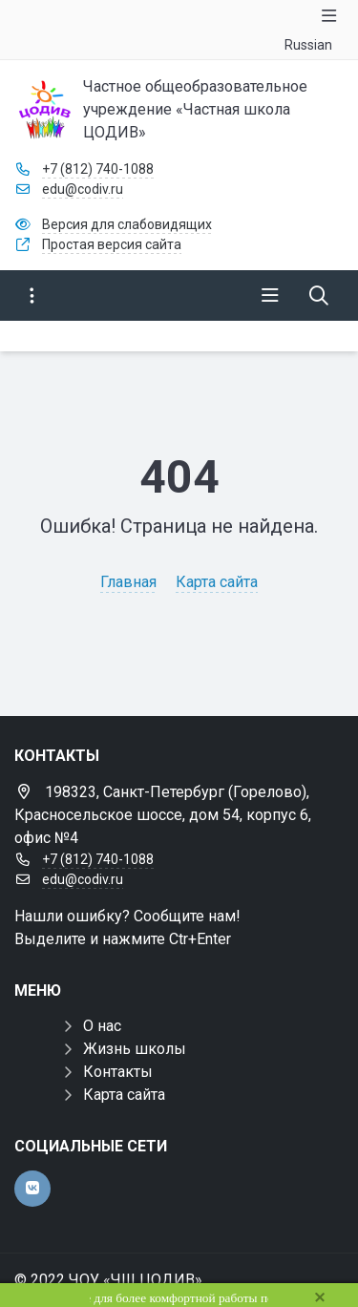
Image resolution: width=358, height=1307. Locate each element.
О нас (102, 1026)
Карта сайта (217, 582)
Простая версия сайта (111, 244)
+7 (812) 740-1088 (98, 169)
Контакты (118, 1072)
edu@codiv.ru (82, 189)
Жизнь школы (134, 1049)
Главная (128, 582)
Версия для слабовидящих (127, 224)
